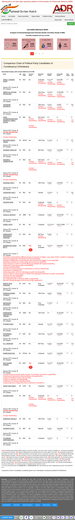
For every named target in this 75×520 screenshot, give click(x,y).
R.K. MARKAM (8, 343)
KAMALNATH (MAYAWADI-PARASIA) (7, 236)
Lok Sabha (11, 16)
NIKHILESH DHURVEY (7, 304)
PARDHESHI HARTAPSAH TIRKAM (7, 314)
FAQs (54, 505)
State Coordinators (27, 505)
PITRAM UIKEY (8, 324)
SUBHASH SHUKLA (10, 419)
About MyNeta (69, 20)
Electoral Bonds (60, 16)
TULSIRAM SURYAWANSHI (8, 439)
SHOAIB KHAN (8, 396)
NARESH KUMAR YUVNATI (9, 294)
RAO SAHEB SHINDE (7, 364)
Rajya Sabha (36, 16)
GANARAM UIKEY (9, 192)
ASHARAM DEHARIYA (7, 105)
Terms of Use (46, 505)
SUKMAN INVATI (8, 428)
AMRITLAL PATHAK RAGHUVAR (9, 93)
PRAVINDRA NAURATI (7, 334)
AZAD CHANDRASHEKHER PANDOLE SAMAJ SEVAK (10, 119)
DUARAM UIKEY (8, 183)
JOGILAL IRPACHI (9, 215)
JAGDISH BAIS (8, 202)
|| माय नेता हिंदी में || (7, 20)
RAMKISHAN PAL (9, 353)
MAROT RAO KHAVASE (7, 284)
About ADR (58, 20)
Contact (38, 505)
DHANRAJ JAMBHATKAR (8, 160)
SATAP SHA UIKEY (9, 386)
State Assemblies (23, 16)
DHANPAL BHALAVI (10, 150)
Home (3, 16)
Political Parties (47, 16)
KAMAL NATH (7, 224)
